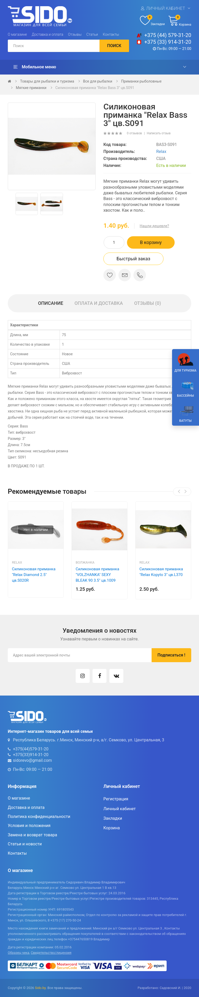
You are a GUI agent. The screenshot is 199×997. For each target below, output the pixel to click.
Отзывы (75, 34)
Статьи (92, 34)
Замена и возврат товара (32, 834)
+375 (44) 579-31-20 (167, 35)
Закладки (112, 818)
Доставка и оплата (47, 34)
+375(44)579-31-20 (30, 749)
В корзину (151, 242)
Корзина (111, 827)
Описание (50, 303)
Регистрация (115, 798)
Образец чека (18, 953)
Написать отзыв (159, 133)
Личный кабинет (165, 8)
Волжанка (85, 562)
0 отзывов (134, 133)
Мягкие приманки (31, 88)
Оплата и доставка (98, 303)
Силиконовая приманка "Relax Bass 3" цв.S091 (94, 88)
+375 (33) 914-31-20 (167, 42)
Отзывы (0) (147, 303)
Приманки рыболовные (141, 81)
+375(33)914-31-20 (30, 754)
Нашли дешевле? (154, 226)
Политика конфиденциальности (39, 816)
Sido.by (40, 988)
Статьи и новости (25, 843)
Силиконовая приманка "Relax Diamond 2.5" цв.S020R (33, 575)
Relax (161, 151)
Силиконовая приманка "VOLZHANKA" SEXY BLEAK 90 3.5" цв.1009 (97, 575)
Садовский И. (170, 988)
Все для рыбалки (97, 81)
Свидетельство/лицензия (51, 953)
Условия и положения (29, 825)
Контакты (111, 34)
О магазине (17, 34)
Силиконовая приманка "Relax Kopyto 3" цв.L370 (161, 572)
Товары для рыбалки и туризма (47, 81)
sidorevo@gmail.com (32, 760)
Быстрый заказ (133, 258)
